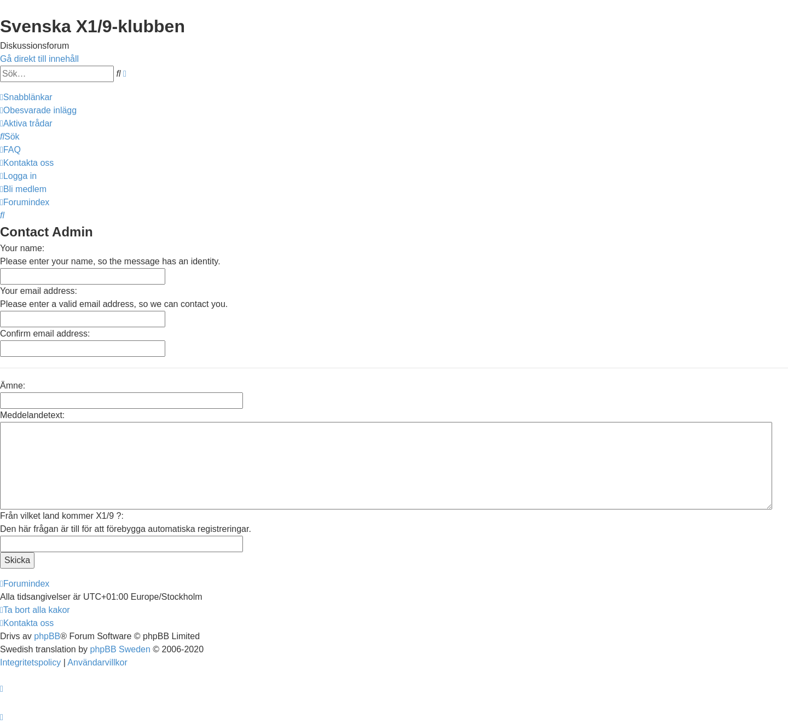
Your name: (22, 248)
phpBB (47, 636)
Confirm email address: (45, 333)
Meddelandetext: (32, 415)
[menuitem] (38, 110)
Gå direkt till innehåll (39, 58)
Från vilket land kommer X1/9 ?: (62, 515)
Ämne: (12, 385)
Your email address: (38, 291)
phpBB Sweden (120, 649)
